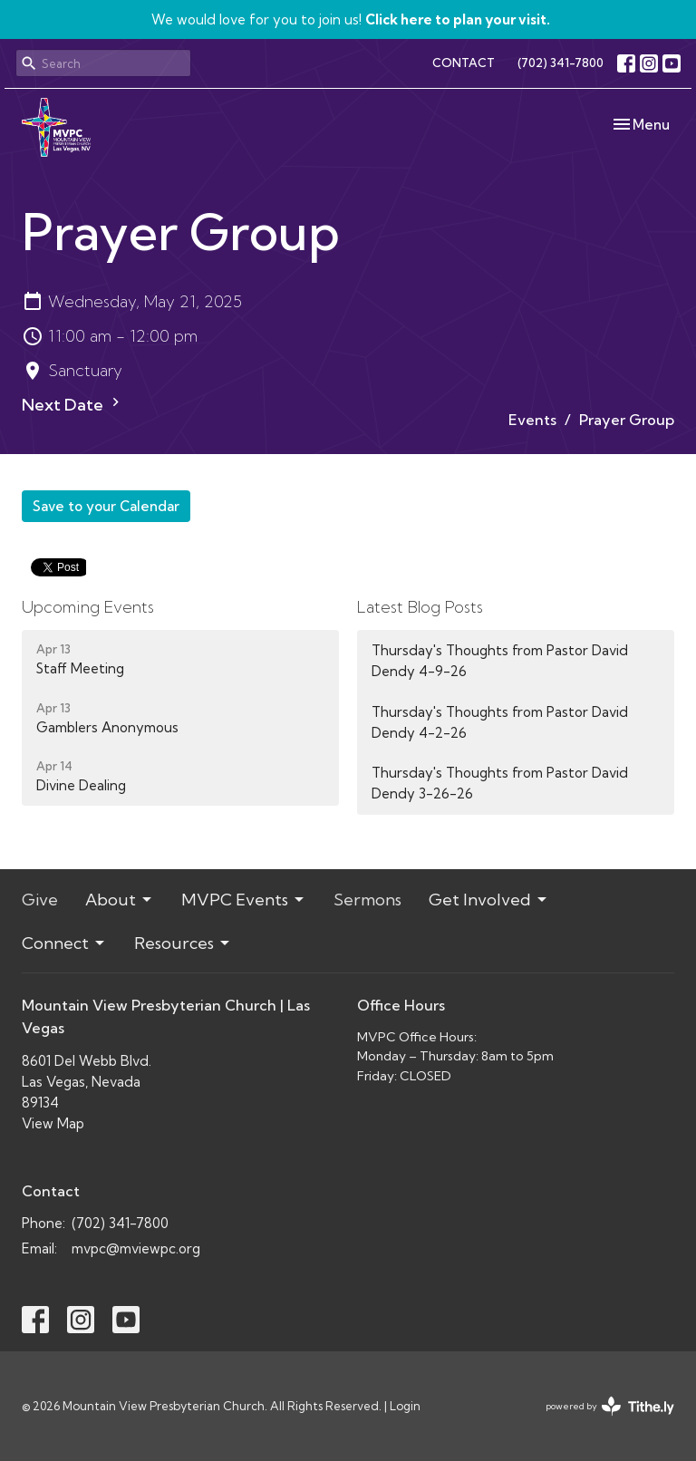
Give (40, 899)
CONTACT (463, 62)
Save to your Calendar (106, 506)
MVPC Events (243, 899)
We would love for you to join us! (350, 19)
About (119, 899)
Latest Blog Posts (420, 606)
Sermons (367, 899)
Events (532, 420)
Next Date (73, 404)
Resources (183, 943)
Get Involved (489, 899)
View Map (53, 1123)
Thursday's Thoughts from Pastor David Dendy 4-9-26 (500, 661)
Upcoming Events (88, 606)
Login (405, 1405)
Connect (64, 943)
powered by (610, 1406)
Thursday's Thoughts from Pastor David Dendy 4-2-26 (500, 722)
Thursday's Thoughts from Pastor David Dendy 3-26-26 (500, 783)
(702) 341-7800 (560, 62)
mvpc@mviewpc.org (136, 1248)
